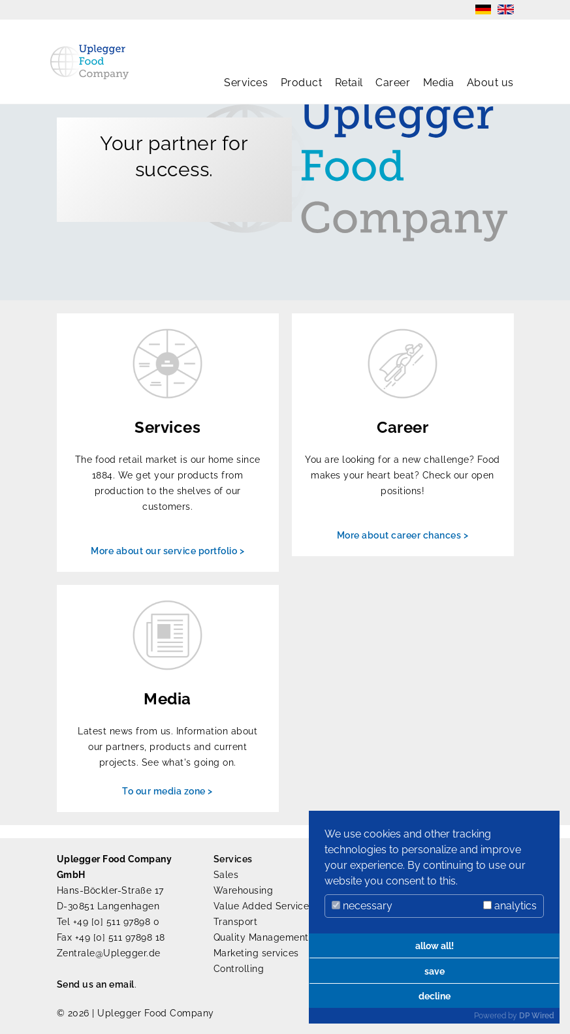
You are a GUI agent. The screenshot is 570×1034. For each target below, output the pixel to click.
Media (438, 82)
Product (302, 82)
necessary (362, 906)
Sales (226, 875)
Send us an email (96, 984)
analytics (510, 906)
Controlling (239, 969)
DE (483, 9)
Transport (236, 921)
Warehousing (244, 890)
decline (435, 995)
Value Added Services (264, 906)
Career (392, 82)
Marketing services (256, 953)
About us (490, 82)
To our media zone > (167, 791)
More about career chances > (403, 535)
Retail (349, 82)
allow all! (434, 945)
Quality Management (261, 937)
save (434, 971)
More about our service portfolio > (167, 551)
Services (246, 82)
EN (506, 9)
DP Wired (536, 1015)
